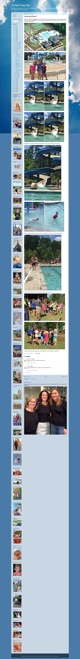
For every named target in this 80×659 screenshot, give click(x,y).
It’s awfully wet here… (17, 61)
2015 (15, 79)
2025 (15, 27)
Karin (15, 16)
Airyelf (50, 656)
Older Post (64, 376)
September (17, 47)
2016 (15, 41)
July (16, 50)
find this (28, 361)
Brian (15, 15)
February (17, 75)
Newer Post (27, 376)
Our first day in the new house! (18, 70)
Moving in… (17, 68)
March (16, 74)
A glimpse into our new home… (18, 55)
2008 (15, 89)
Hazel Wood (29, 366)
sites (27, 368)
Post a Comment (28, 372)
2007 (15, 91)
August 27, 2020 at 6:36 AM (31, 362)
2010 (15, 86)
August (16, 48)
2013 (15, 82)
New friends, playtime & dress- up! (17, 64)
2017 (15, 39)
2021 (15, 33)
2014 (15, 80)
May (16, 53)
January (16, 77)
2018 (15, 38)
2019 (15, 36)
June (16, 51)
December (17, 42)
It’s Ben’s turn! (17, 59)
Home (45, 376)
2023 (15, 30)
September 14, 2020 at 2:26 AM (32, 370)
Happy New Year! (27, 382)
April (16, 72)
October (16, 45)
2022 (15, 32)
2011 (15, 85)
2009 (15, 88)
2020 (15, 35)
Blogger (57, 656)
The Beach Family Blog (20, 5)
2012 (15, 83)
